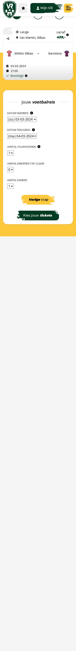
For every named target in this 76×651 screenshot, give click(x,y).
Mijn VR (44, 8)
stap (38, 200)
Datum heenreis (20, 113)
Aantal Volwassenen (24, 146)
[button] (7, 38)
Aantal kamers (17, 180)
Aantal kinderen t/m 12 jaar (25, 163)
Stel (60, 75)
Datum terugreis (21, 129)
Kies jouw (37, 215)
